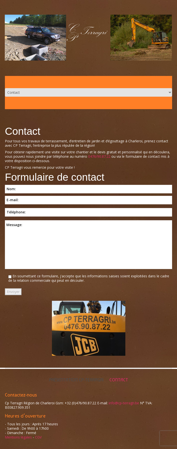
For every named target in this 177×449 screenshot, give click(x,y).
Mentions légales (18, 437)
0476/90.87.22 (99, 156)
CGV (38, 437)
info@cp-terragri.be (124, 403)
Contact (118, 379)
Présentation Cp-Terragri (76, 379)
